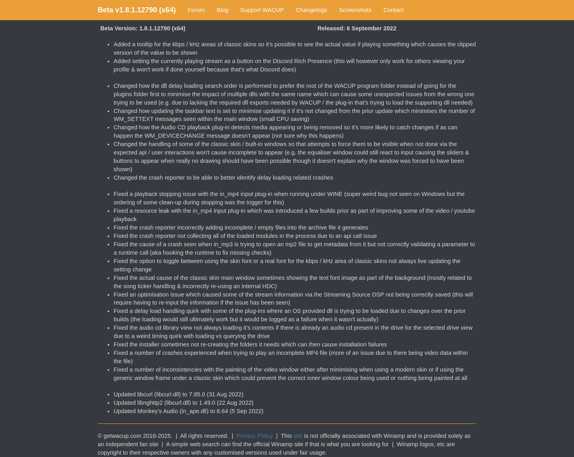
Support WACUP (262, 10)
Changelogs (311, 10)
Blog (222, 10)
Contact (393, 10)
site (298, 436)
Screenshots (355, 10)
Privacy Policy (254, 436)
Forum (196, 10)
